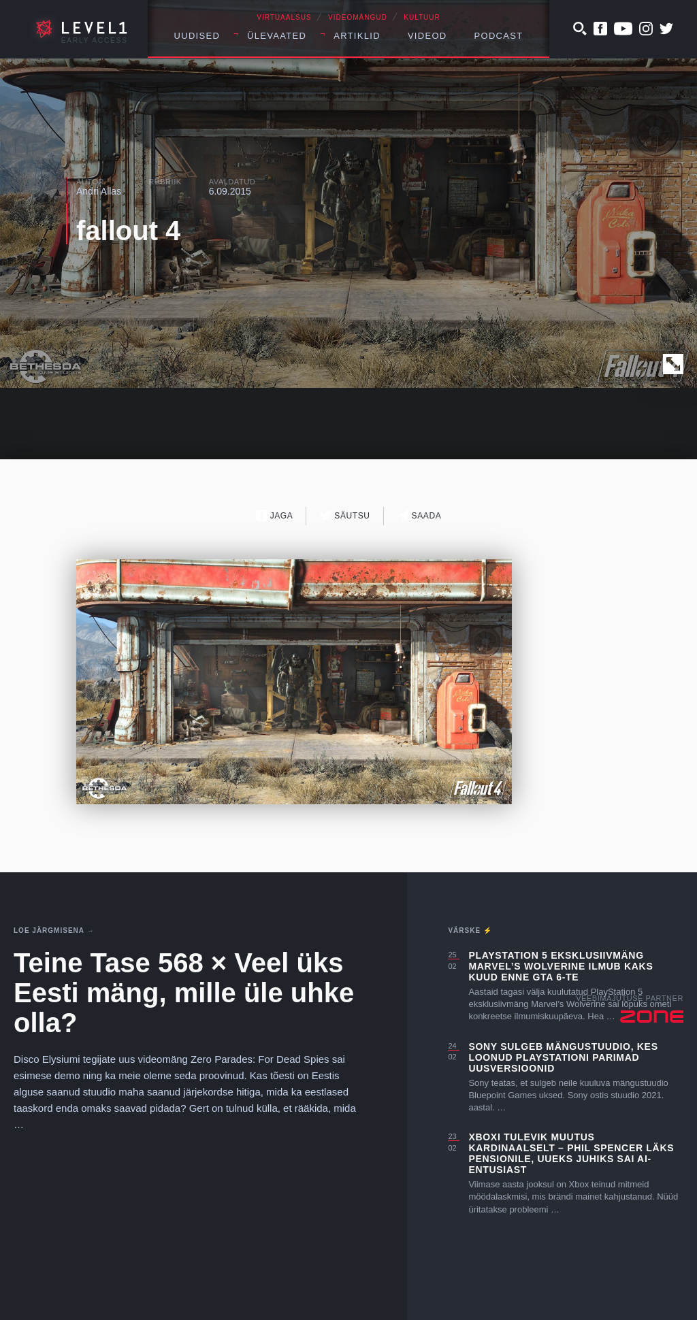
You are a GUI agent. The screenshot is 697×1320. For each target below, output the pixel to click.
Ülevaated (276, 36)
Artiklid (357, 36)
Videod (427, 36)
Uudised (197, 36)
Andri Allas (98, 191)
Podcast (498, 36)
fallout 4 (128, 231)
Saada (420, 515)
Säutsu (345, 515)
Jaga (274, 515)
